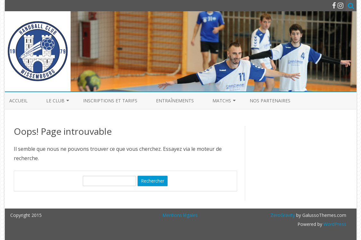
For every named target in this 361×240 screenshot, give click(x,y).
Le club (55, 101)
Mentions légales (180, 215)
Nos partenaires (270, 101)
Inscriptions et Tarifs (110, 101)
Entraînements (175, 101)
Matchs (221, 101)
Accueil (18, 101)
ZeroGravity (283, 215)
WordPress (334, 224)
